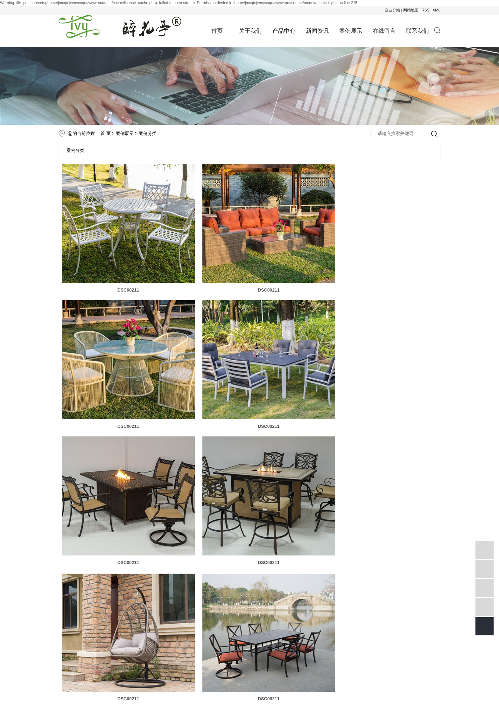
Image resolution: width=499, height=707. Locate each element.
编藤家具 (203, 667)
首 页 (106, 133)
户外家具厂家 (252, 667)
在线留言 (384, 31)
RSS (426, 10)
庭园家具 (225, 667)
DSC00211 (122, 278)
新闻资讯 (317, 31)
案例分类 (148, 133)
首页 (217, 31)
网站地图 (410, 10)
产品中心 (283, 31)
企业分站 (392, 10)
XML (436, 10)
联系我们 (417, 31)
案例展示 (350, 31)
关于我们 (250, 31)
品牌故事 (171, 585)
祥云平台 (161, 677)
